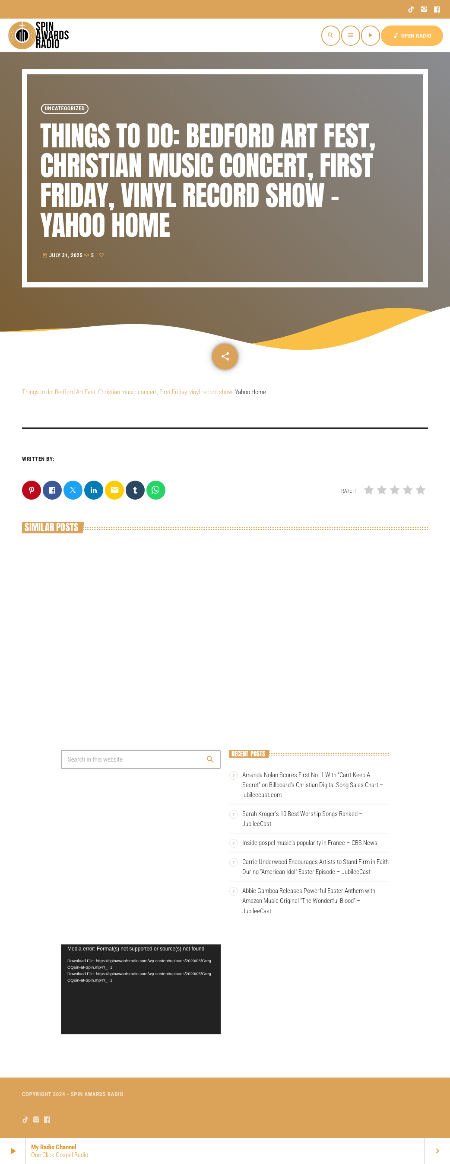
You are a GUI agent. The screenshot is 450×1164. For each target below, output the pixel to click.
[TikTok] (411, 9)
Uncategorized (65, 108)
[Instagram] (424, 9)
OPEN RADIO (412, 35)
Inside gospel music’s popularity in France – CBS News (309, 843)
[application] (141, 989)
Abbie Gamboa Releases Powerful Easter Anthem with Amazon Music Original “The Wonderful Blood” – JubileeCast (308, 901)
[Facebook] (437, 9)
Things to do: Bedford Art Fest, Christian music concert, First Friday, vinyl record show (127, 392)
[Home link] (40, 35)
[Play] (370, 36)
